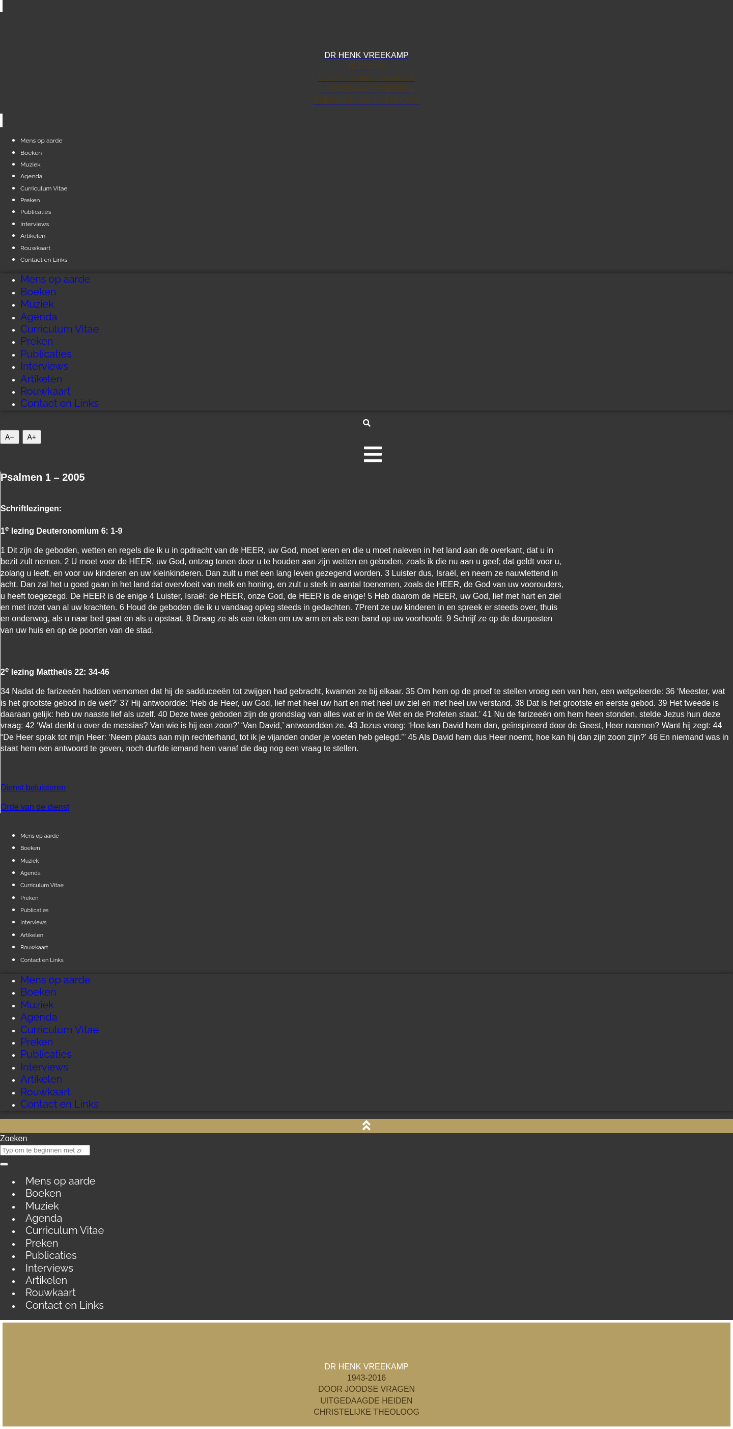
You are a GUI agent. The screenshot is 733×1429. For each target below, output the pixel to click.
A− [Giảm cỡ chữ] (9, 437)
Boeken (38, 292)
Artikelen (41, 379)
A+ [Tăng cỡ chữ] (32, 437)
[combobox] (45, 1150)
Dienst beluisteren (33, 787)
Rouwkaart (45, 391)
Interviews (44, 366)
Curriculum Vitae (44, 188)
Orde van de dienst (35, 807)
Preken (36, 341)
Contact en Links (43, 259)
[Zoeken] (4, 1164)
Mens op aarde (55, 279)
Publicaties (46, 354)
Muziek (37, 304)
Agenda (38, 317)
